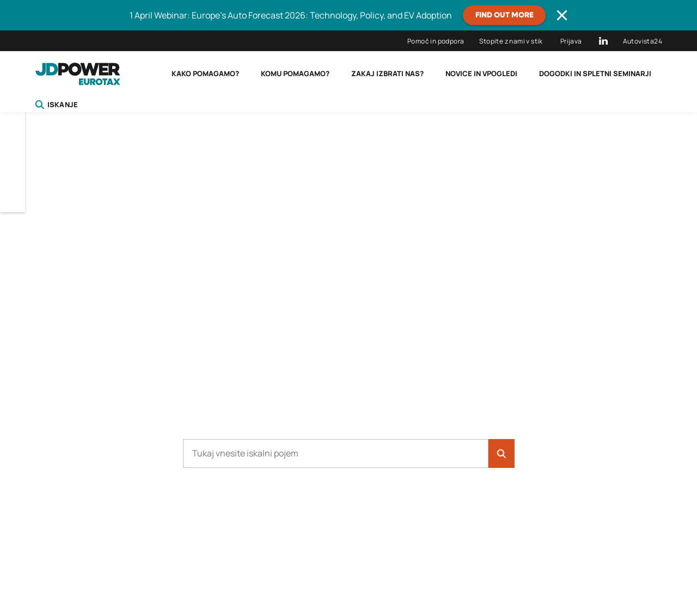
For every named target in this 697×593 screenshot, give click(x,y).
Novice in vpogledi (481, 73)
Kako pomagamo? (205, 73)
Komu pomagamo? (295, 73)
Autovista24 (642, 41)
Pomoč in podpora (435, 41)
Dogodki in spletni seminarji (595, 73)
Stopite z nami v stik (510, 41)
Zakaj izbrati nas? (387, 73)
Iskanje (56, 104)
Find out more (504, 15)
